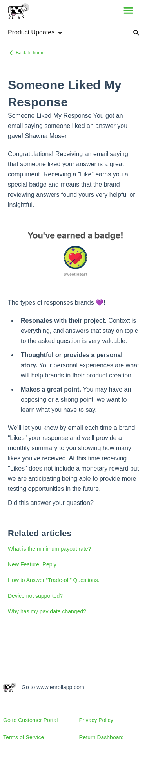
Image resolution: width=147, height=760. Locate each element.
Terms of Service (23, 737)
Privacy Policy (96, 720)
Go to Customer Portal (30, 720)
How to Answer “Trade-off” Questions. (53, 580)
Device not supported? (35, 596)
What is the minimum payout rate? (49, 549)
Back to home (30, 53)
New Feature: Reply (32, 564)
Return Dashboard (101, 737)
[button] (128, 11)
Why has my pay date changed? (47, 611)
